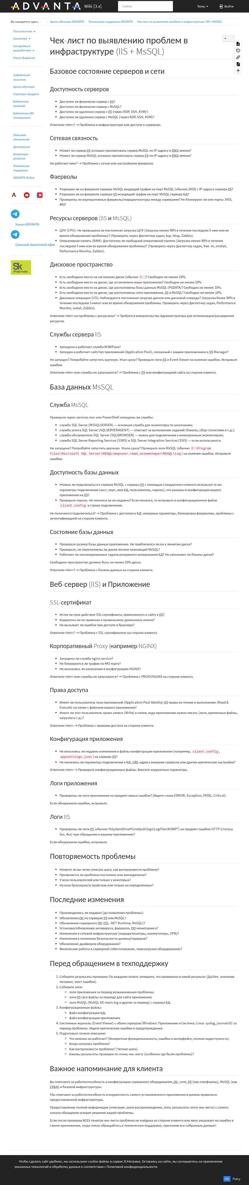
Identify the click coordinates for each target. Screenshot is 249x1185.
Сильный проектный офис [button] (35, 244)
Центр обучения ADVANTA (67, 22)
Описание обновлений (21, 137)
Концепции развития (20, 156)
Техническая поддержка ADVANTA (110, 22)
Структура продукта (26, 94)
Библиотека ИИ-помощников (23, 115)
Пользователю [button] (24, 31)
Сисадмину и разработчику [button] (23, 48)
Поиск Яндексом (24, 58)
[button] (200, 6)
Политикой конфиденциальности (132, 1166)
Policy (236, 1179)
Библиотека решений (21, 103)
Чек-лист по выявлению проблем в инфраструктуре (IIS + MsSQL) (179, 22)
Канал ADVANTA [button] (27, 224)
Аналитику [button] (21, 38)
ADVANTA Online (23, 178)
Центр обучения (23, 87)
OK (227, 1179)
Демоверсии (21, 147)
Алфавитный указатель (21, 77)
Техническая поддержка (21, 168)
